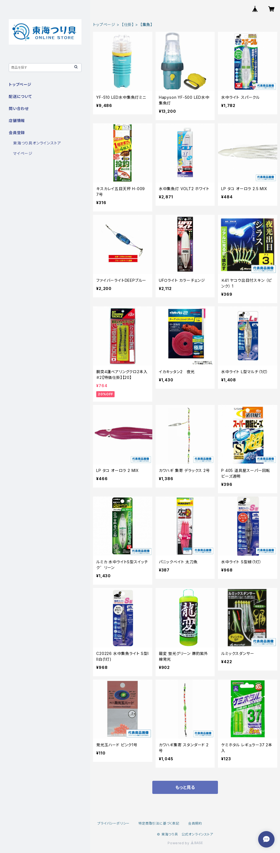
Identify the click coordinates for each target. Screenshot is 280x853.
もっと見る (185, 787)
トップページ (104, 24)
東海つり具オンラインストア (37, 143)
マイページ (23, 153)
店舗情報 (17, 120)
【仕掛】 (128, 24)
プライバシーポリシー (113, 823)
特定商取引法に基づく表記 (158, 823)
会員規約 (195, 823)
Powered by (185, 843)
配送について (20, 96)
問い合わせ (19, 108)
